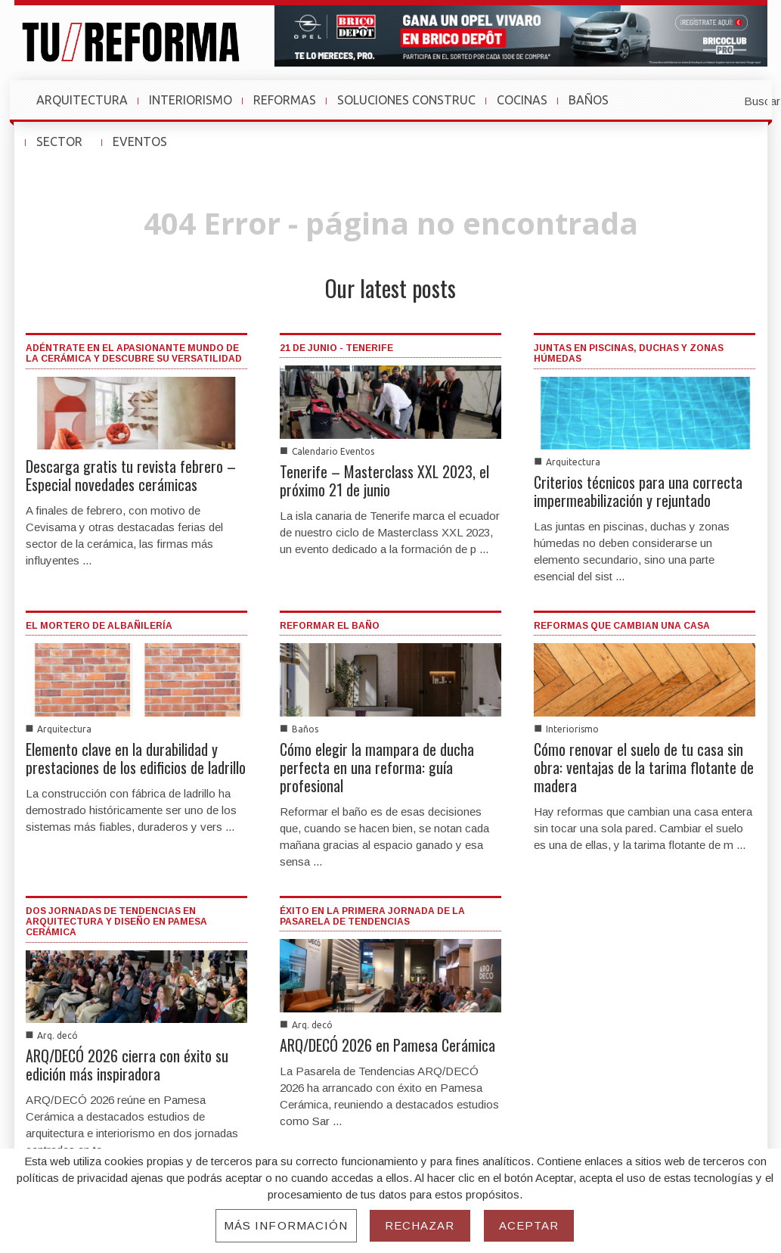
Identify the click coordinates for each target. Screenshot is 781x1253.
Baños (305, 729)
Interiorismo (572, 729)
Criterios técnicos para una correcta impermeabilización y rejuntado (638, 491)
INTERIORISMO (190, 100)
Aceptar (529, 1225)
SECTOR (66, 149)
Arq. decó (57, 1035)
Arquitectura (573, 462)
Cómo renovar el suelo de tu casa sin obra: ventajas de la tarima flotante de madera (644, 767)
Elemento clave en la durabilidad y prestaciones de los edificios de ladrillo (136, 758)
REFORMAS (284, 100)
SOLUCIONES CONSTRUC (406, 100)
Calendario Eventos (333, 451)
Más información (286, 1225)
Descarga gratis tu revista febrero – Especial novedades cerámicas (131, 475)
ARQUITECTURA (82, 100)
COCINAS (522, 100)
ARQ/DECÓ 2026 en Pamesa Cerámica (387, 1045)
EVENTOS (147, 149)
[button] (725, 100)
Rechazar (420, 1225)
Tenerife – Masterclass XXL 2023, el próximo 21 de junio (384, 480)
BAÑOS (589, 100)
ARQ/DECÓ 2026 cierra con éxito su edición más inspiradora (127, 1064)
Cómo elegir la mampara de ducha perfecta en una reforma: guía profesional (377, 767)
